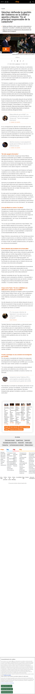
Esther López (28, 442)
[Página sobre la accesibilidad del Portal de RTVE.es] (19, 477)
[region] (17, 675)
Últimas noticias (29, 445)
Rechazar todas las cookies (7, 689)
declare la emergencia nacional (9, 256)
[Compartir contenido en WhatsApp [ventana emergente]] (20, 61)
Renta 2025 (21, 442)
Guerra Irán (27, 440)
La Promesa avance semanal (16, 445)
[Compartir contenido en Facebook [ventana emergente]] (11, 61)
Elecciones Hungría (9, 440)
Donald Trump (19, 440)
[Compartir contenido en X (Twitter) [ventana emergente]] (14, 61)
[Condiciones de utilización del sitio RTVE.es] (1, 478)
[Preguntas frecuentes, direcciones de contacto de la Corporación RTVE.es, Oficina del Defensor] (27, 477)
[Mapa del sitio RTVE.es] (23, 478)
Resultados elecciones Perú (10, 442)
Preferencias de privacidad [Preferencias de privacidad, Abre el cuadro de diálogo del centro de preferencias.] (7, 692)
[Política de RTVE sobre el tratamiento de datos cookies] (9, 478)
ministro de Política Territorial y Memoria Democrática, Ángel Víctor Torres (16, 106)
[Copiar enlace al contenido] (23, 61)
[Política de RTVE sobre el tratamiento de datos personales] (5, 478)
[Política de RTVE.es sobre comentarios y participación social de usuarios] (32, 478)
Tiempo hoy (5, 445)
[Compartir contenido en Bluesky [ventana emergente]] (17, 61)
